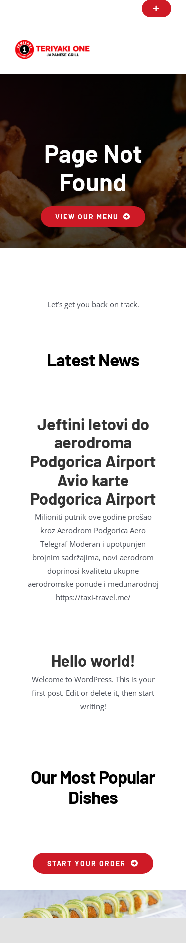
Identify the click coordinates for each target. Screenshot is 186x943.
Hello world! (93, 660)
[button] (156, 8)
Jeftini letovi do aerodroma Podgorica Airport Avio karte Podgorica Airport (93, 461)
